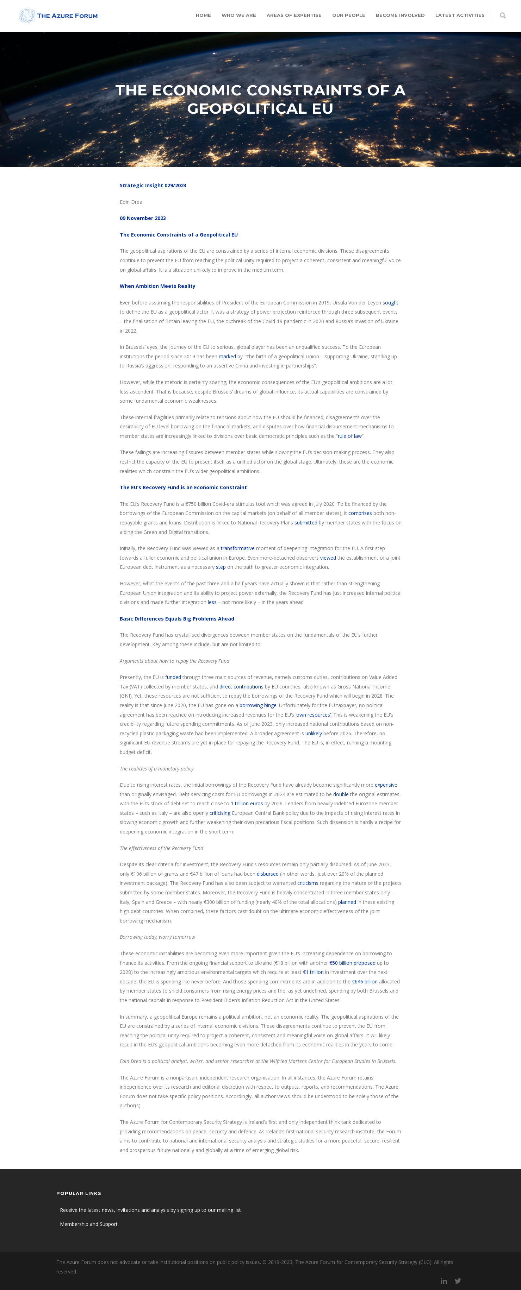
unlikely (313, 733)
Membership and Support (89, 1224)
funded (173, 677)
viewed (328, 557)
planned (347, 902)
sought (390, 302)
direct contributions (240, 686)
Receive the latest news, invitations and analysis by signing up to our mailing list (150, 1210)
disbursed (268, 873)
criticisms (307, 883)
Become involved (400, 15)
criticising (220, 813)
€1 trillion (313, 972)
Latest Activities (460, 15)
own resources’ (313, 714)
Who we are (239, 15)
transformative (238, 548)
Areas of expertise (294, 15)
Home (203, 15)
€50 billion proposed (352, 962)
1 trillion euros (247, 803)
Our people (348, 15)
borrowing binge (258, 705)
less (212, 602)
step (221, 567)
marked (227, 356)
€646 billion (365, 981)
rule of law (350, 436)
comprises (360, 513)
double (341, 794)
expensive (386, 784)
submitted (305, 522)
